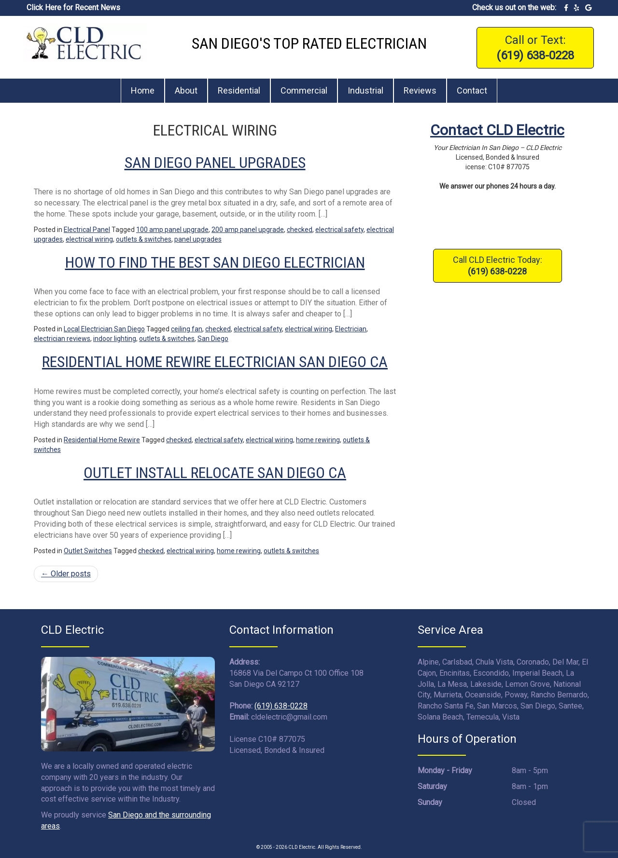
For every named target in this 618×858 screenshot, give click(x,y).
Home (142, 90)
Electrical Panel (87, 229)
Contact (472, 90)
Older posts (66, 573)
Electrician (350, 329)
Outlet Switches (88, 551)
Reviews (420, 90)
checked (299, 229)
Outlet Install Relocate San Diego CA (215, 472)
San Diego (212, 338)
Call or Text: (535, 47)
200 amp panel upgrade (247, 229)
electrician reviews (62, 338)
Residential (239, 90)
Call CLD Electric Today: (497, 265)
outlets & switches (143, 239)
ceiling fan (186, 329)
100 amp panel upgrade (172, 229)
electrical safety (339, 229)
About (186, 90)
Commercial (304, 90)
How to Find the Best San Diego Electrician (215, 262)
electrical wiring (89, 239)
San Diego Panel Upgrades (215, 162)
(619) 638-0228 (281, 705)
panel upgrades (198, 239)
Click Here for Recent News (73, 7)
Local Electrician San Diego (104, 329)
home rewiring (318, 440)
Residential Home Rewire (102, 440)
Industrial (365, 90)
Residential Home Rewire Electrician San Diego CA (215, 362)
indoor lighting (114, 338)
